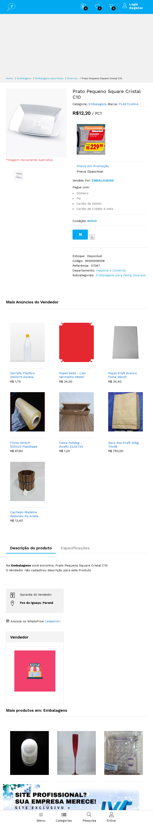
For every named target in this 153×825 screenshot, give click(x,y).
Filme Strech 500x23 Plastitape (23, 444)
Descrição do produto (31, 548)
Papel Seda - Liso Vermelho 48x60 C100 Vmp (72, 375)
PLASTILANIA (128, 104)
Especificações (75, 548)
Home (9, 78)
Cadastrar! (52, 621)
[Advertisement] (76, 46)
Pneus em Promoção (93, 166)
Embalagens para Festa (49, 78)
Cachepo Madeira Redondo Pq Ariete (24, 514)
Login (133, 4)
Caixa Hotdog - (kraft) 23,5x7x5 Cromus (71, 444)
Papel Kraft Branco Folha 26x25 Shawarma (122, 375)
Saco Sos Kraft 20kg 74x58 (123, 444)
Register (136, 8)
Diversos (72, 78)
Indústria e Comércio (111, 270)
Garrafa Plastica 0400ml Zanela (22, 375)
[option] (36, 123)
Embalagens (24, 78)
